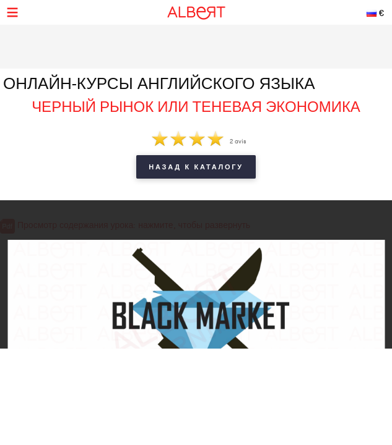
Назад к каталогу (196, 167)
